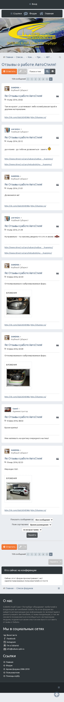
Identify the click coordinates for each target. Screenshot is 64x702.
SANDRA (15, 87)
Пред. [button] (28, 79)
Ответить (10, 71)
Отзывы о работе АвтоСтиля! (29, 64)
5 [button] (46, 79)
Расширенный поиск (52, 71)
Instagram (11, 642)
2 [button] (35, 79)
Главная (49, 13)
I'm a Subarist (13, 645)
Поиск (47, 71)
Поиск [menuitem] (60, 57)
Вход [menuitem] (34, 4)
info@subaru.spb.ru (15, 649)
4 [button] (43, 79)
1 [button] (31, 79)
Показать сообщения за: (32, 520)
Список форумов (24, 588)
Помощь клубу (13, 676)
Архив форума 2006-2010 (17, 669)
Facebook (11, 638)
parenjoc (15, 129)
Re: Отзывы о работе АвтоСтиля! (23, 95)
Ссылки (17, 13)
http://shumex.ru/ (38, 117)
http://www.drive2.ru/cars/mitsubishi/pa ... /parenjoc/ (28, 164)
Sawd (15, 409)
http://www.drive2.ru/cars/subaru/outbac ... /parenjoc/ (29, 159)
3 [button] (39, 79)
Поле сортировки (32, 525)
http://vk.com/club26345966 (17, 117)
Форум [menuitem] (33, 13)
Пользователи (13, 672)
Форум (9, 665)
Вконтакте (12, 635)
